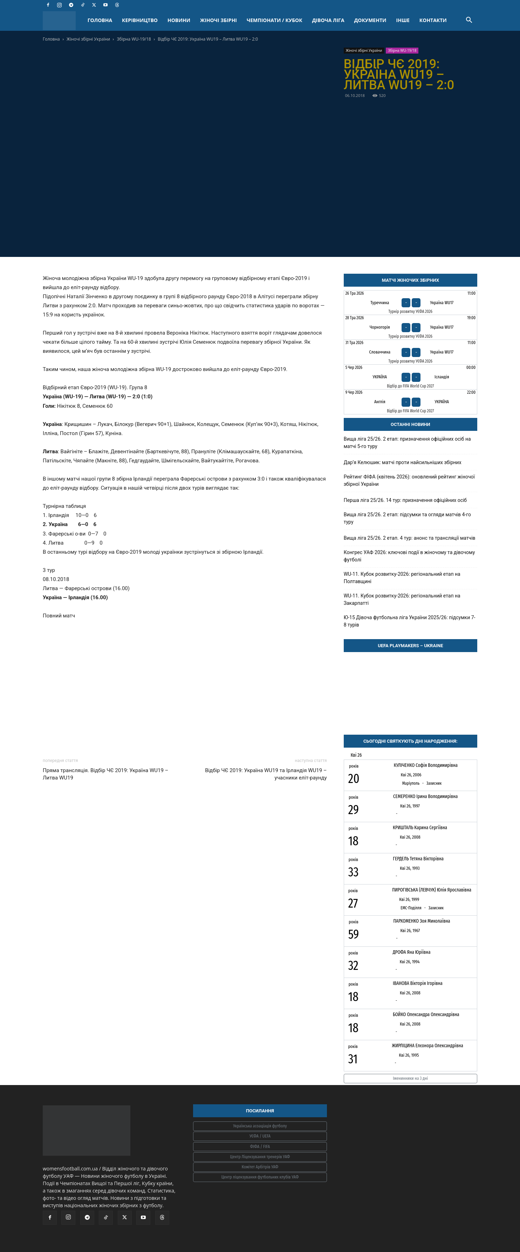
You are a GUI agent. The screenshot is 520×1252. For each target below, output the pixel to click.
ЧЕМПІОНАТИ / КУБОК (274, 20)
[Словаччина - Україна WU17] (410, 352)
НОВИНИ (178, 20)
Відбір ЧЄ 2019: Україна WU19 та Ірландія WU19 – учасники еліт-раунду (266, 774)
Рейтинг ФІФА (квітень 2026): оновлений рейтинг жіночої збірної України (409, 480)
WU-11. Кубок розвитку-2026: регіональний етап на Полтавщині (402, 577)
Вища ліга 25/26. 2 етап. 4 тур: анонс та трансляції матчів (409, 538)
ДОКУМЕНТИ (370, 20)
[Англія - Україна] (410, 402)
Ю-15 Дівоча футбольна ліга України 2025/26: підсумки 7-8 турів (409, 621)
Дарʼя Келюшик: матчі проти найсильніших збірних (402, 462)
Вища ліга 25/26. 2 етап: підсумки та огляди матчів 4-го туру (407, 518)
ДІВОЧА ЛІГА (328, 20)
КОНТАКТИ (433, 20)
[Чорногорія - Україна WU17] (410, 327)
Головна (51, 39)
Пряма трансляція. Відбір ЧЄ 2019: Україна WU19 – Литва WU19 (105, 774)
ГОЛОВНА (100, 20)
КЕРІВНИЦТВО (140, 20)
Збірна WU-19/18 (134, 39)
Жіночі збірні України (88, 39)
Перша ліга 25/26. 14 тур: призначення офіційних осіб (405, 500)
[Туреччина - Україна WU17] (410, 303)
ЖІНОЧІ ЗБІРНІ (218, 20)
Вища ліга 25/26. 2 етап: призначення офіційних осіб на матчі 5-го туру (407, 442)
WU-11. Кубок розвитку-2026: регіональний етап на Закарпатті (402, 599)
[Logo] (63, 20)
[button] (468, 21)
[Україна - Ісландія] (410, 377)
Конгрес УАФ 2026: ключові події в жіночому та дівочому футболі (409, 556)
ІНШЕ (403, 20)
